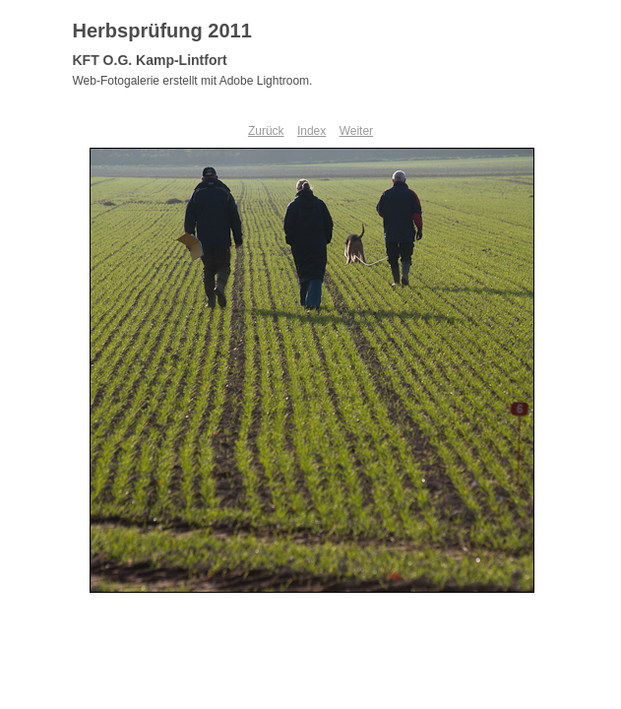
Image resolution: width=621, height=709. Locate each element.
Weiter (356, 131)
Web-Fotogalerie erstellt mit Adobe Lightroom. (193, 81)
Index (311, 131)
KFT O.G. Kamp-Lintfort (150, 60)
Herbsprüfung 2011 (162, 30)
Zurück (266, 131)
